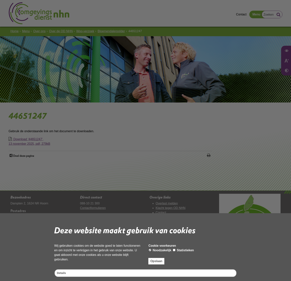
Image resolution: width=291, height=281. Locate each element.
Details (62, 273)
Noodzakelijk (160, 249)
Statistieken (183, 249)
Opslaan (156, 260)
